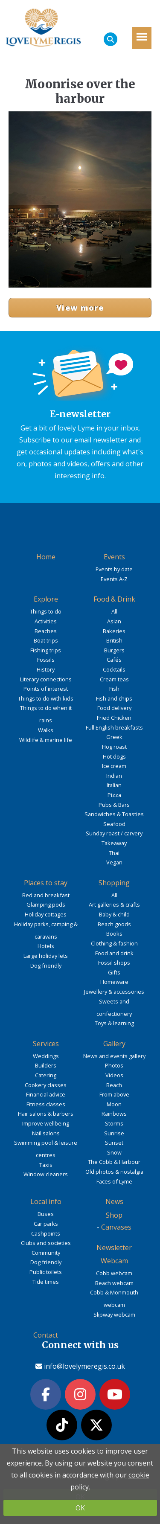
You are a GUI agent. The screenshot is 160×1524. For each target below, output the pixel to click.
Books (114, 933)
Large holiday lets (45, 956)
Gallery (114, 1043)
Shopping (114, 882)
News (114, 1201)
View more (80, 307)
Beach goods (114, 924)
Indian (114, 775)
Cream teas (114, 679)
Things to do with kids (45, 698)
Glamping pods (45, 904)
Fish (114, 688)
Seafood (114, 824)
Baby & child (114, 914)
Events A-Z (114, 579)
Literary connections (46, 679)
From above (114, 1094)
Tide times (45, 1282)
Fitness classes (45, 1104)
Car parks (46, 1223)
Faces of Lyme (114, 1181)
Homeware (114, 982)
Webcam (114, 1260)
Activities (46, 621)
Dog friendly (45, 965)
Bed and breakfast (46, 895)
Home (45, 556)
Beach (114, 1085)
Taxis (45, 1165)
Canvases (116, 1227)
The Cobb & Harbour (114, 1162)
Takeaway (114, 843)
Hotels (46, 946)
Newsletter (114, 1247)
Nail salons (46, 1133)
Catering (45, 1075)
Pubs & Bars (114, 805)
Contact (45, 1335)
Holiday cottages (46, 914)
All (114, 611)
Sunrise (114, 1133)
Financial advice (45, 1094)
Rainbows (114, 1113)
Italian (114, 785)
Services (46, 1043)
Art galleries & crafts (114, 904)
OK (80, 1507)
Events (114, 556)
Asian (114, 621)
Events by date (114, 569)
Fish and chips (114, 698)
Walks (45, 730)
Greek (114, 737)
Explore (46, 599)
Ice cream (114, 766)
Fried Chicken (114, 717)
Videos (114, 1075)
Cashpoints (45, 1233)
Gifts (114, 972)
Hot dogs (114, 756)
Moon (114, 1104)
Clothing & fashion (114, 943)
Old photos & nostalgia (114, 1171)
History (46, 669)
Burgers (114, 650)
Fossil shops (114, 962)
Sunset (114, 1142)
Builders (45, 1065)
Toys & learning (114, 1023)
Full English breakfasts (114, 727)
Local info (45, 1201)
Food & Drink (114, 599)
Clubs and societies (46, 1243)
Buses (46, 1214)
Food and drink (114, 953)
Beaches (46, 631)
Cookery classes (46, 1085)
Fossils (46, 659)
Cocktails (114, 669)
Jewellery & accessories (114, 991)
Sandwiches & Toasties (114, 814)
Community (46, 1252)
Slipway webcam (114, 1314)
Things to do (45, 611)
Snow (114, 1152)
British (114, 640)
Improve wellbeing (45, 1123)
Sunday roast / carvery (114, 833)
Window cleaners (45, 1174)
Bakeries (114, 631)
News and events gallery (114, 1056)
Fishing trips (45, 650)
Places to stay (45, 882)
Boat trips (46, 640)
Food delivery (114, 708)
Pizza (114, 795)
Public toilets (45, 1272)
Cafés (114, 659)
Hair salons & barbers (45, 1113)
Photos (114, 1065)
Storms (114, 1123)
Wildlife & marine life (45, 740)
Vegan (114, 862)
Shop (114, 1215)
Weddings (46, 1056)
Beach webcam (114, 1283)
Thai (114, 853)
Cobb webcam (114, 1273)
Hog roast (114, 746)
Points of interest (45, 688)
